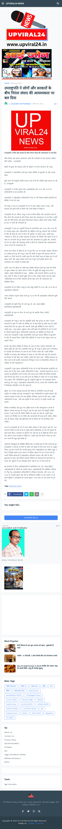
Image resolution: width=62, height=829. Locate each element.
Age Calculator (10, 784)
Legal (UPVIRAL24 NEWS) (15, 755)
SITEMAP (8, 747)
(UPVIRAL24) (25, 821)
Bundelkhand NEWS (14, 695)
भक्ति (43, 686)
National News (16, 83)
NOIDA (24, 713)
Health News (11, 704)
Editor (7, 762)
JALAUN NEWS (27, 704)
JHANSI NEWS (42, 704)
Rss (5, 751)
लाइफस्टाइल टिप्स (19, 691)
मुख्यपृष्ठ (6, 83)
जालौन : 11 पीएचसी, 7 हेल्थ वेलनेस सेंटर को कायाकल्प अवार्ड (37, 656)
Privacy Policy (10, 740)
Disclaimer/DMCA (11, 743)
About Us (8, 732)
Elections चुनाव (27, 700)
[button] (3, 3)
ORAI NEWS (36, 713)
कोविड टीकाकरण (11, 686)
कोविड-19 (24, 686)
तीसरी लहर (34, 686)
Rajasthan (49, 713)
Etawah (40, 700)
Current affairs (11, 700)
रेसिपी (7, 691)
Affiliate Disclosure (12, 758)
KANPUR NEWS (12, 709)
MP (42, 709)
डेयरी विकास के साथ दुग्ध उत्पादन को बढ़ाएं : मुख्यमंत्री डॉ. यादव (35, 646)
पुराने (57, 526)
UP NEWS (10, 718)
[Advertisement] (31, 615)
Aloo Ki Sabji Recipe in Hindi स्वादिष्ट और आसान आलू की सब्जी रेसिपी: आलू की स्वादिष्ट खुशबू (37, 667)
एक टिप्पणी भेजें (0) (31, 518)
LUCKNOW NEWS (29, 709)
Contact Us (9, 736)
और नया (5, 526)
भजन (51, 686)
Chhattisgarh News (33, 695)
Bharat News (34, 691)
